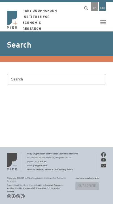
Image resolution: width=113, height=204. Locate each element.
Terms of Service (35, 169)
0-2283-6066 (40, 161)
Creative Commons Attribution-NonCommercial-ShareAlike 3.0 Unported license (35, 188)
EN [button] (102, 8)
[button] (56, 15)
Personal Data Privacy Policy (59, 169)
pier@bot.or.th (40, 165)
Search (19, 45)
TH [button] (94, 8)
